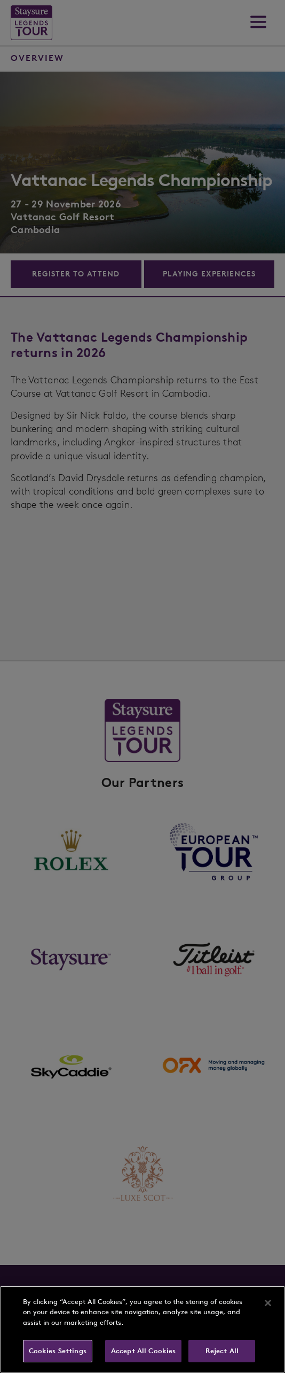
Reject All (222, 1350)
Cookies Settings (57, 1350)
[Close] (268, 1303)
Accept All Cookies (143, 1350)
